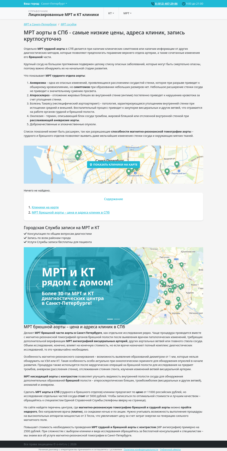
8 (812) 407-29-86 (166, 3)
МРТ (126, 13)
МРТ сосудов (68, 24)
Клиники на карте (45, 207)
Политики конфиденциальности (141, 449)
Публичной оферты (170, 449)
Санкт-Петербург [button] (53, 3)
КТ (110, 13)
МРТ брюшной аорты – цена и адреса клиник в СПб (71, 212)
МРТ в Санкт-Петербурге (40, 24)
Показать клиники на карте (113, 164)
